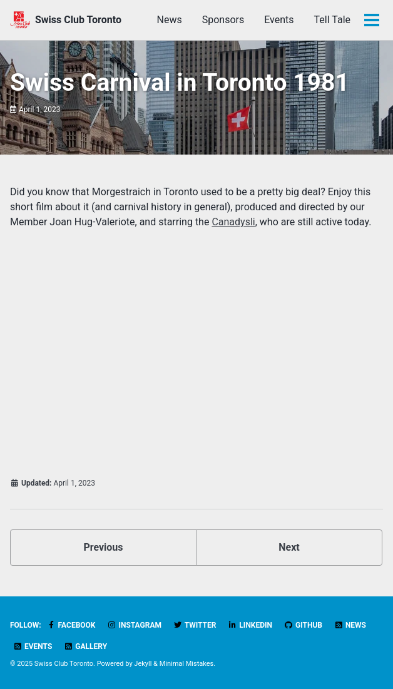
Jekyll (142, 664)
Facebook (71, 625)
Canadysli (233, 222)
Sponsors (223, 20)
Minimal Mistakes (187, 664)
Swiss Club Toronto (78, 20)
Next (288, 547)
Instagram (134, 625)
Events (278, 20)
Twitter (194, 625)
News (169, 20)
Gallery (85, 646)
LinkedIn (250, 625)
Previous (103, 547)
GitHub (303, 625)
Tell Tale (332, 20)
